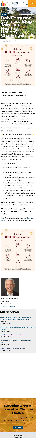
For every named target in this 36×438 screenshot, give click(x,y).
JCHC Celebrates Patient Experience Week (14, 335)
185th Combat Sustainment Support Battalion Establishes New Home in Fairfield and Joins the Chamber (15, 319)
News (3, 14)
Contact (26, 4)
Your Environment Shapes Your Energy (12, 348)
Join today (18, 427)
